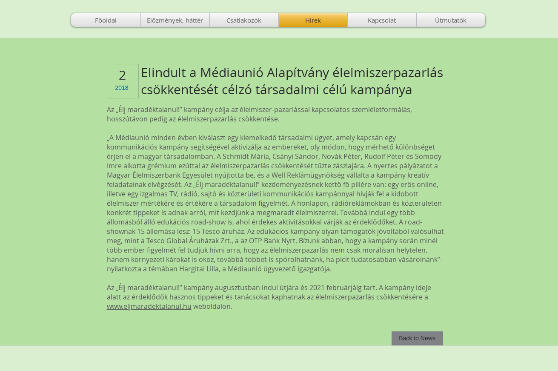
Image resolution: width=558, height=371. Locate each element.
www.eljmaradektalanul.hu (149, 306)
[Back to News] (417, 338)
